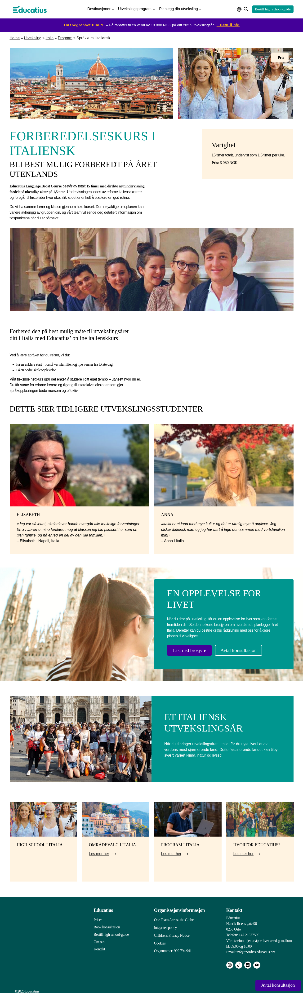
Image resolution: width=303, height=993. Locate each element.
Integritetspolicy (165, 925)
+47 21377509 (249, 933)
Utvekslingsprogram (135, 8)
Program (65, 37)
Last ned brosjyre (193, 649)
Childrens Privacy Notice (172, 932)
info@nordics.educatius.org (255, 950)
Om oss (99, 939)
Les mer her (99, 852)
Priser (98, 917)
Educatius (103, 907)
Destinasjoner (99, 8)
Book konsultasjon (107, 925)
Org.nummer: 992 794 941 (173, 947)
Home (15, 37)
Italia (50, 37)
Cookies (160, 939)
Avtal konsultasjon (248, 649)
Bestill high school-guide (273, 9)
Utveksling (32, 37)
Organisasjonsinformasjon (179, 907)
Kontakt (99, 947)
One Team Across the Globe (174, 917)
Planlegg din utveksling (178, 8)
